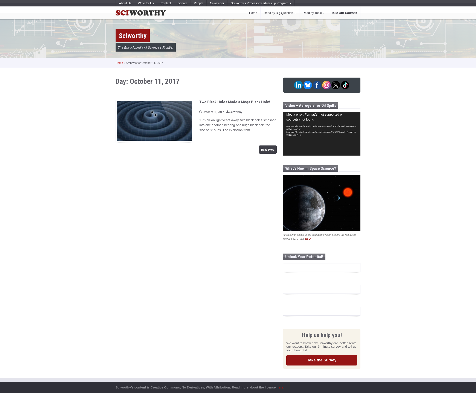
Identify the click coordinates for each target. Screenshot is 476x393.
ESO (308, 238)
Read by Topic (314, 13)
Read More (267, 149)
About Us (125, 3)
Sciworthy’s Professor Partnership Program (261, 3)
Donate (182, 3)
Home (253, 13)
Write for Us (146, 3)
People (198, 3)
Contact (165, 3)
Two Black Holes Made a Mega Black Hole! (234, 101)
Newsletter (217, 3)
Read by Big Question (280, 13)
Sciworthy (234, 112)
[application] (321, 134)
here (280, 387)
